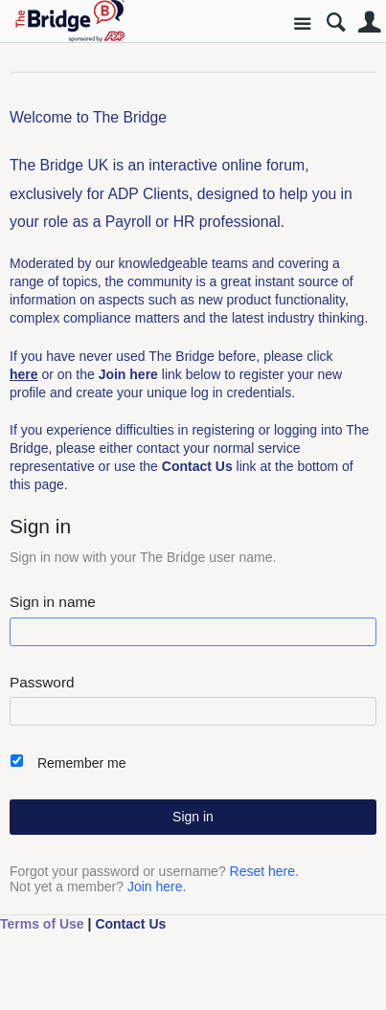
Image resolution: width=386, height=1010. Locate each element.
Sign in (193, 816)
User (369, 22)
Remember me (81, 763)
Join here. (156, 886)
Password (42, 682)
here (24, 374)
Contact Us (130, 923)
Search (335, 22)
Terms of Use (42, 923)
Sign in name (53, 602)
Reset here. (264, 871)
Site (302, 24)
